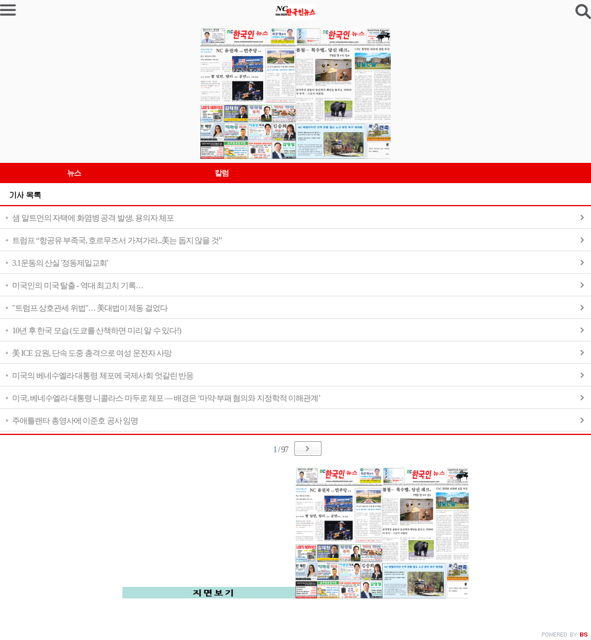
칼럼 (222, 173)
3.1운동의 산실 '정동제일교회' (60, 263)
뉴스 (74, 173)
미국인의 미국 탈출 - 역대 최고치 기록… (77, 285)
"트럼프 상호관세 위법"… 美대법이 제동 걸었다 (89, 308)
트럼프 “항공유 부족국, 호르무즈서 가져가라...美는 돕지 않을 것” (117, 240)
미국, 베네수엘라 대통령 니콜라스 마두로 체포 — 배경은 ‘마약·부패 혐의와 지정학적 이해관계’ (166, 398)
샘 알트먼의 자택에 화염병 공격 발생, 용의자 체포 (93, 218)
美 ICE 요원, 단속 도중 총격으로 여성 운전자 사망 (91, 353)
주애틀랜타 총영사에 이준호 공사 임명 (75, 420)
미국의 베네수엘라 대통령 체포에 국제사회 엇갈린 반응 (102, 375)
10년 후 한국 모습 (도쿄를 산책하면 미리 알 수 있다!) (96, 330)
